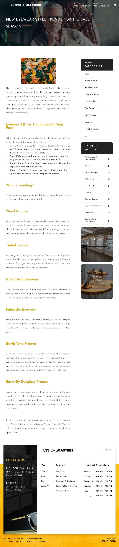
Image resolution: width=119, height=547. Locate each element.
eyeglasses (89, 213)
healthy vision (91, 130)
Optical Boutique (63, 491)
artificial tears (91, 88)
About (43, 476)
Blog (42, 481)
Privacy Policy (32, 541)
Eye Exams (60, 472)
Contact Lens (61, 476)
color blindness (92, 95)
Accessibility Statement (13, 541)
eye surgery (90, 116)
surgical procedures (93, 207)
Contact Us (97, 287)
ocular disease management (91, 221)
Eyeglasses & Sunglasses (66, 481)
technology (89, 180)
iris (86, 137)
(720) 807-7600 (101, 6)
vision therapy (91, 173)
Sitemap (43, 541)
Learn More (97, 250)
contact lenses (91, 200)
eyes (86, 74)
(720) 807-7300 (82, 6)
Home (43, 472)
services (88, 193)
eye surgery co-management (91, 158)
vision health (91, 81)
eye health (89, 186)
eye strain (89, 109)
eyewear (88, 123)
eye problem (91, 102)
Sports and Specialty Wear (67, 486)
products (88, 166)
